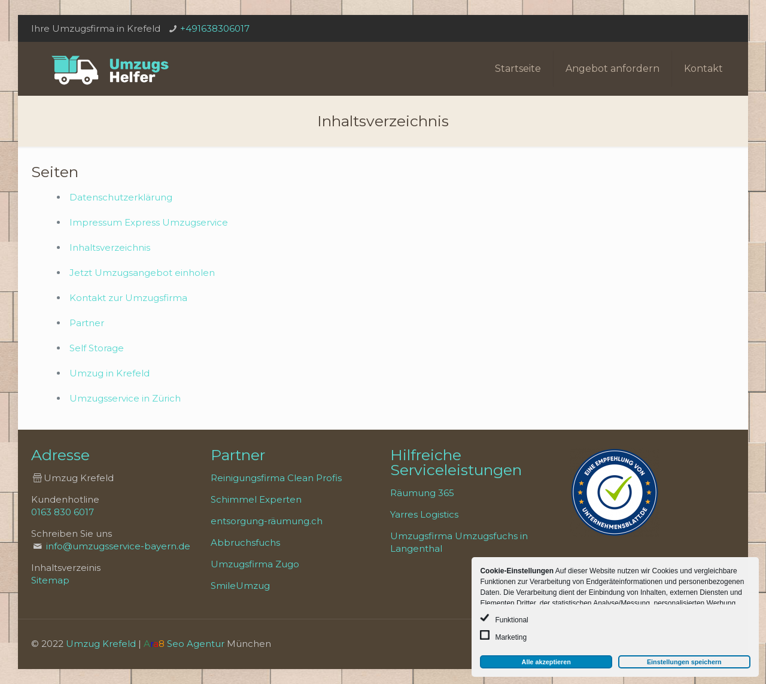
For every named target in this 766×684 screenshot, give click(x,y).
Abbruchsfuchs (245, 542)
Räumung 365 (422, 492)
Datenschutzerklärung (120, 197)
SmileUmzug (240, 585)
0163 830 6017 (62, 512)
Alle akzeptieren (546, 661)
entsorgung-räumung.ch (267, 521)
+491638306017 (215, 28)
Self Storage (96, 348)
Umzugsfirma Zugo (255, 564)
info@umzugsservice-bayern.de (118, 546)
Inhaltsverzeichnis (109, 247)
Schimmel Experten (256, 499)
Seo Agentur (195, 643)
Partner (86, 323)
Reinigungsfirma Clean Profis (276, 478)
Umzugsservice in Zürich (125, 398)
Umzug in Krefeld (109, 373)
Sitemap (50, 580)
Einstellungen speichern (684, 661)
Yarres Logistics (424, 514)
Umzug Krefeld (101, 643)
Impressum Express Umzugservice (148, 222)
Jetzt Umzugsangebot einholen (142, 272)
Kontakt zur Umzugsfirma (128, 297)
